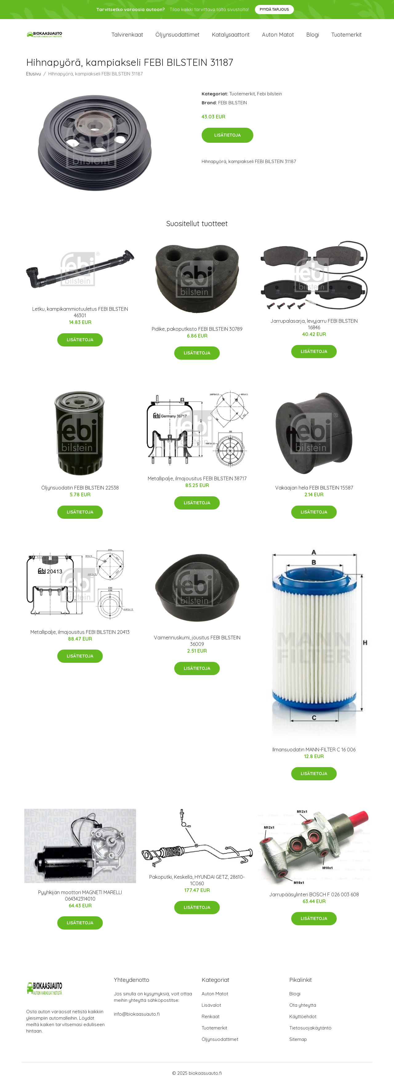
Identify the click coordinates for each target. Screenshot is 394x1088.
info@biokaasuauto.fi (137, 1018)
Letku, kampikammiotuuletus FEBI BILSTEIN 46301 (80, 316)
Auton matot (278, 36)
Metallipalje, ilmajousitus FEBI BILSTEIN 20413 (80, 636)
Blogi (312, 36)
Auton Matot (215, 998)
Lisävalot (211, 1009)
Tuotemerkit (346, 36)
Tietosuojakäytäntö (310, 1032)
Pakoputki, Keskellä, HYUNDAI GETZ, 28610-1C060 (197, 884)
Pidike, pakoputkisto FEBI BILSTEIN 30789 (197, 333)
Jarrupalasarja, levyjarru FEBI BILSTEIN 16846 (314, 328)
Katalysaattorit (231, 36)
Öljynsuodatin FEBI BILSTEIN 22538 (80, 492)
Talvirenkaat (127, 36)
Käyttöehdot (302, 1021)
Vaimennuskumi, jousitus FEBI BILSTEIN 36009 (197, 645)
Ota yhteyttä (302, 1009)
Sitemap (298, 1043)
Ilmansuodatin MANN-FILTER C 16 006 (314, 754)
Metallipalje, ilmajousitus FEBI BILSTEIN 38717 (197, 483)
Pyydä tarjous (274, 9)
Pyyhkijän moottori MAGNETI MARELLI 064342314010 (80, 900)
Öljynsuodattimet (177, 36)
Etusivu (33, 78)
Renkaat (210, 1021)
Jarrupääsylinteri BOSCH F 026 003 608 (314, 899)
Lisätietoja (227, 139)
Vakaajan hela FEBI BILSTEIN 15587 (314, 492)
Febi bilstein (269, 98)
